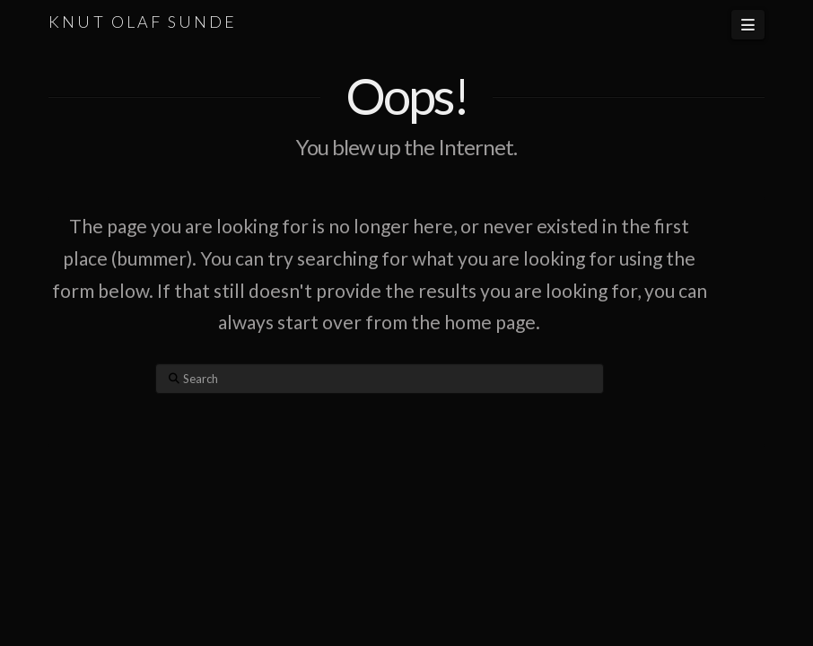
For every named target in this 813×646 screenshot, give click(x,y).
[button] (747, 24)
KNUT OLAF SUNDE (142, 21)
